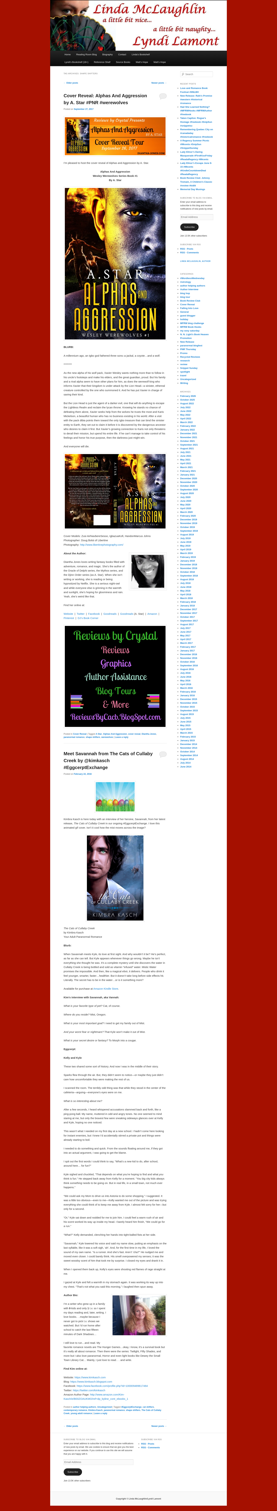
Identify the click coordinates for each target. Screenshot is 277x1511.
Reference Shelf (102, 62)
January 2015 (187, 740)
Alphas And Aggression (115, 734)
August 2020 (187, 493)
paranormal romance (74, 737)
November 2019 (188, 523)
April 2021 (185, 463)
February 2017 (188, 647)
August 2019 (187, 534)
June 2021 (185, 456)
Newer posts (159, 83)
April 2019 (185, 549)
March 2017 (186, 643)
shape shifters (93, 737)
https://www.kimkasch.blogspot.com (91, 1381)
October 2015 (187, 706)
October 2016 (187, 661)
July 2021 (185, 452)
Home (67, 54)
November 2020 (188, 482)
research (185, 360)
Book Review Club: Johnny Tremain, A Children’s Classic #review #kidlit (196, 182)
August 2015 (187, 714)
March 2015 (186, 732)
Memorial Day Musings (192, 189)
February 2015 (188, 736)
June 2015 (185, 721)
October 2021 (187, 441)
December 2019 (188, 519)
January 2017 (187, 650)
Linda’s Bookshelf (141, 54)
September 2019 (189, 531)
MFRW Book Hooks (190, 327)
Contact (122, 54)
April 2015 (185, 729)
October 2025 (187, 399)
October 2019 (187, 527)
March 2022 (186, 422)
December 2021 (188, 433)
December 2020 (188, 478)
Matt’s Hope (142, 62)
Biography (107, 54)
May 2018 (185, 590)
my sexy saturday (189, 330)
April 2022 (185, 418)
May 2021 (185, 459)
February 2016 (188, 691)
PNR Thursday (188, 349)
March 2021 (186, 467)
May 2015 (185, 725)
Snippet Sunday (189, 368)
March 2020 (186, 512)
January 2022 (187, 429)
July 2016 (185, 673)
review (183, 364)
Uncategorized (104, 1407)
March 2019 (186, 553)
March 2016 (186, 688)
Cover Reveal (79, 734)
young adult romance (81, 1413)
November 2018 (188, 568)
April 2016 (185, 684)
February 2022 (188, 426)
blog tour (185, 297)
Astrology (185, 282)
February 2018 (188, 602)
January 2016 (187, 695)
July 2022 (185, 407)
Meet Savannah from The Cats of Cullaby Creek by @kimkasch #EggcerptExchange (108, 760)
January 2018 (187, 605)
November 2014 (188, 748)
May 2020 (185, 504)
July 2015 (185, 718)
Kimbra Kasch (95, 1410)
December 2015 (188, 699)
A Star (99, 734)
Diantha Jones (149, 734)
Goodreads (109, 613)
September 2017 (189, 620)
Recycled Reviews (190, 357)
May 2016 (185, 680)
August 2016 (187, 669)
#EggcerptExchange (131, 1407)
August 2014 (187, 759)
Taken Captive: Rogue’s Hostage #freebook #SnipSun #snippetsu (196, 122)
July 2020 (185, 497)
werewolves (107, 737)
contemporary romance (75, 1410)
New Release (187, 342)
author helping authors (84, 1407)
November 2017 (188, 613)
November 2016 (188, 658)
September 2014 (189, 755)
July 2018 (185, 583)
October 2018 (187, 572)
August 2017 (187, 624)
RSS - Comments (189, 252)
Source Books (123, 62)
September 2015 (189, 710)
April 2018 (185, 594)
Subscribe (189, 227)
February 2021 (188, 471)
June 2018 (185, 587)
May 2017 (185, 635)
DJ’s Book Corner (88, 618)
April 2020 (185, 508)
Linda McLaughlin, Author (195, 261)
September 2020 (189, 489)
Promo (183, 353)
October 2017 (187, 617)
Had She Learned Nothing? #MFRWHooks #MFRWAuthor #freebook (196, 111)
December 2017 (188, 609)
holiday (184, 319)
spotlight (185, 371)
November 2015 (188, 703)
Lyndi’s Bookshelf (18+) (76, 62)
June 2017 (185, 632)
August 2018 (187, 579)
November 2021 (188, 437)
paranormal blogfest (191, 345)
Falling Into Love (189, 308)
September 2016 (189, 665)
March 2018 (186, 598)
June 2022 (185, 411)
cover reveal (134, 734)
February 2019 (188, 557)
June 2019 (185, 542)
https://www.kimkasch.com (90, 1377)
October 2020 (187, 486)
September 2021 (189, 444)
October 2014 (187, 751)
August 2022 (187, 403)
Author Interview (189, 289)
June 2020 (185, 501)
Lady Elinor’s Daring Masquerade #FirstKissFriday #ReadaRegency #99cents (196, 156)
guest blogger (187, 315)
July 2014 (185, 762)
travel (183, 375)
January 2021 (187, 474)
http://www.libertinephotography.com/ (101, 544)
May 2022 (185, 414)
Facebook (94, 613)
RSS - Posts (186, 248)
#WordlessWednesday (192, 278)
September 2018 (189, 575)
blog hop (185, 293)
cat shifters (148, 1407)
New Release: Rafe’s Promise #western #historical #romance (196, 99)
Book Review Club (190, 300)
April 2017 (185, 639)
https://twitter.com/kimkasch (89, 1390)
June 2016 (185, 677)
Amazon (152, 613)
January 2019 (187, 560)
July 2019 (185, 538)
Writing (184, 383)
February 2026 (188, 396)
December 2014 (188, 744)
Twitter (80, 613)
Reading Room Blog (86, 54)
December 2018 (188, 564)
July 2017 (185, 628)
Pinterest (69, 618)
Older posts (71, 83)
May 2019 (185, 545)
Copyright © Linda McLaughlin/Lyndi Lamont (138, 1499)
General (184, 312)
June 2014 (185, 766)
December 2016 (188, 654)
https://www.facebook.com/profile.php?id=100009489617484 (112, 1385)
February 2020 (188, 515)
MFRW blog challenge (192, 323)
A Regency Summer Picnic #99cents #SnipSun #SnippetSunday (194, 144)
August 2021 (187, 448)
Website (68, 613)
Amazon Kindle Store (105, 988)
